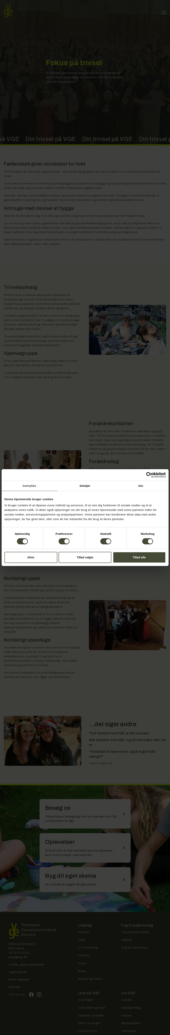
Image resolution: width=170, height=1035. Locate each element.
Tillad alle (139, 557)
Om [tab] (140, 485)
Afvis (30, 557)
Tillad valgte (85, 557)
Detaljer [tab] (85, 485)
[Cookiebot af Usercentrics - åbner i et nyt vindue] (149, 475)
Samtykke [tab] (29, 485)
